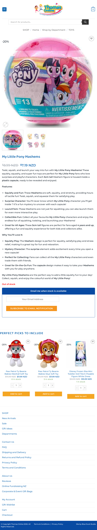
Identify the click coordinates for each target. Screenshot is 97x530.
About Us (7, 476)
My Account (8, 499)
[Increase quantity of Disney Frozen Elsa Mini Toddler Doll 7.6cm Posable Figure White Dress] (84, 387)
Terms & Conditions (42, 524)
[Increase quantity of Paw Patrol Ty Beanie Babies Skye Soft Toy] (52, 385)
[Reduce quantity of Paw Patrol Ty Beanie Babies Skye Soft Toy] (44, 385)
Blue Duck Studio (89, 524)
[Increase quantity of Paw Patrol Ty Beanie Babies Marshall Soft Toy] (20, 385)
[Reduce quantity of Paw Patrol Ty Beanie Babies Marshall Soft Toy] (12, 385)
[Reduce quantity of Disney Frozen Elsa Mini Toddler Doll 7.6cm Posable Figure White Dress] (76, 387)
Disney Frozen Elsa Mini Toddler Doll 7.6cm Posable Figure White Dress (81, 373)
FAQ (4, 447)
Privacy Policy (9, 462)
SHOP (26, 30)
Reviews (6, 481)
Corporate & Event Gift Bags (17, 491)
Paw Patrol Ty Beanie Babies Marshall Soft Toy (16, 372)
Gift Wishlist (8, 504)
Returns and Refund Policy (16, 457)
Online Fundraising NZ (14, 486)
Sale (4, 423)
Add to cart (16, 394)
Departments (9, 434)
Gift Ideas (7, 428)
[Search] (85, 22)
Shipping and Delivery (14, 452)
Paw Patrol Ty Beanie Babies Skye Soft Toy (48, 372)
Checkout (7, 515)
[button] (4, 9)
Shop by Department (53, 30)
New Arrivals (9, 418)
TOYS (71, 30)
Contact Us (8, 442)
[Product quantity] (16, 385)
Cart (4, 510)
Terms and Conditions (14, 467)
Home (35, 30)
